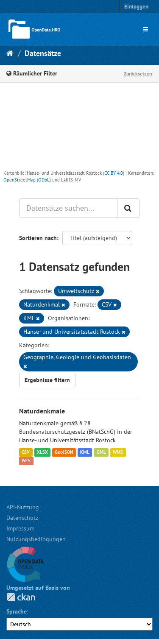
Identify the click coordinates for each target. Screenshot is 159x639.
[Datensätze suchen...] (68, 208)
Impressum (20, 528)
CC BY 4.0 (113, 173)
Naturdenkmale (42, 411)
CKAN (20, 597)
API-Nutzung (22, 507)
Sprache (16, 611)
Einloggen (136, 6)
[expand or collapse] (145, 29)
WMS (118, 452)
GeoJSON (64, 452)
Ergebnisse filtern (47, 380)
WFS (26, 461)
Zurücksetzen (138, 73)
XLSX (42, 452)
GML (101, 452)
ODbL (44, 180)
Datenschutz (22, 518)
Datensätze (43, 53)
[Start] (10, 53)
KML (84, 452)
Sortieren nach (38, 238)
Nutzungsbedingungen (36, 539)
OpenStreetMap (19, 180)
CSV (26, 452)
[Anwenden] (128, 208)
